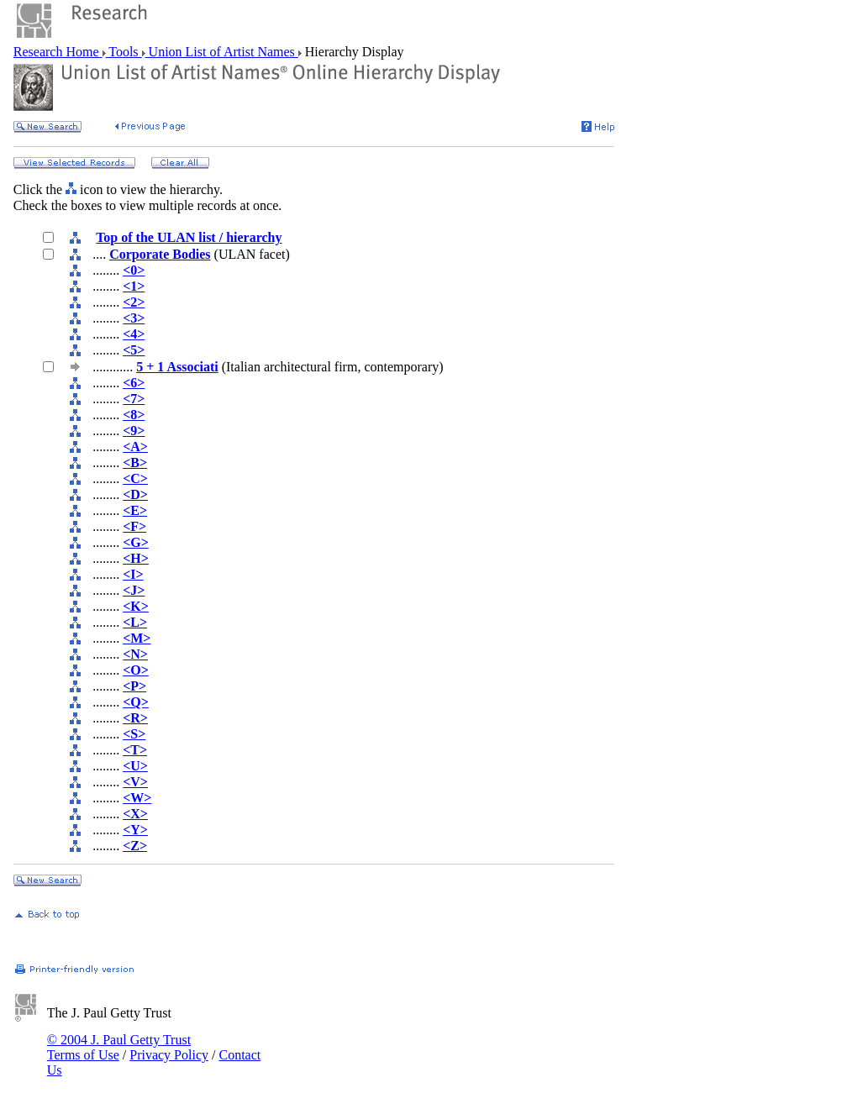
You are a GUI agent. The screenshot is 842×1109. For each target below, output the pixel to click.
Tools (124, 52)
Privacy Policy (168, 1055)
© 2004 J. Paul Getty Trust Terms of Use (119, 1047)
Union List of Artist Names (221, 52)
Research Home (58, 52)
